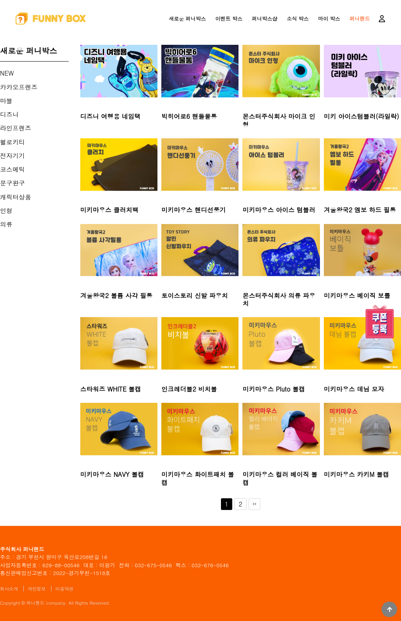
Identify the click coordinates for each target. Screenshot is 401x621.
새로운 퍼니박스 (187, 18)
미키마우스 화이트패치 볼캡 (197, 479)
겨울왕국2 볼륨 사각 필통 (116, 296)
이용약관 (64, 589)
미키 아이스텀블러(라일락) (361, 116)
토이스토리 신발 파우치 (194, 296)
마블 (6, 100)
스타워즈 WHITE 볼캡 (110, 389)
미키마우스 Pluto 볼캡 (273, 389)
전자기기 (12, 155)
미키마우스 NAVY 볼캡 (112, 474)
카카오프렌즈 (18, 87)
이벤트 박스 (229, 18)
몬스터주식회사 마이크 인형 (278, 121)
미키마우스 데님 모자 (354, 389)
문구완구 (12, 182)
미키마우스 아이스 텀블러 (278, 210)
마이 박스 (329, 18)
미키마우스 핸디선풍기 (193, 210)
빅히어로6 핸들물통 (189, 116)
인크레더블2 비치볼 (189, 389)
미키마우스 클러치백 (109, 210)
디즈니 (9, 114)
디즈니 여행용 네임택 (110, 116)
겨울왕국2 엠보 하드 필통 (360, 210)
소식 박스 (298, 18)
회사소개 (9, 589)
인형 (6, 210)
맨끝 (254, 504)
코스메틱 (12, 169)
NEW (7, 73)
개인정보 (37, 589)
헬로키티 (12, 142)
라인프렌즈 (15, 127)
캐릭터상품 (15, 196)
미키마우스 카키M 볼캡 (356, 474)
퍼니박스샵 (264, 18)
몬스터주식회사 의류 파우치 (278, 300)
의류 (6, 224)
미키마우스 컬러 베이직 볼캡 (279, 479)
